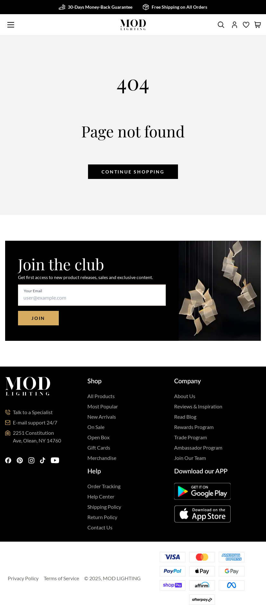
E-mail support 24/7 (35, 422)
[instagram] (31, 460)
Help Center (100, 496)
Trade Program (190, 437)
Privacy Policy (23, 578)
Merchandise (101, 458)
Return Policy (102, 517)
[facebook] (8, 460)
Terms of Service (61, 578)
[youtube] (56, 460)
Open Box (98, 437)
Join (38, 318)
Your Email (33, 290)
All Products (101, 396)
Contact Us (99, 527)
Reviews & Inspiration (198, 406)
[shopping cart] (257, 25)
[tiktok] (42, 460)
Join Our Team (190, 458)
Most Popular (102, 406)
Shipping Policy (104, 507)
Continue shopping (133, 171)
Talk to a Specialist (33, 412)
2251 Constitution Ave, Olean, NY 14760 (37, 436)
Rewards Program (194, 427)
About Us (184, 396)
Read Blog (185, 417)
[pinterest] (20, 460)
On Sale (95, 427)
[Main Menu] (10, 25)
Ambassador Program (198, 447)
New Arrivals (101, 417)
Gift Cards (98, 447)
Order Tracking (103, 486)
